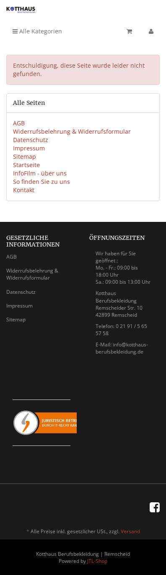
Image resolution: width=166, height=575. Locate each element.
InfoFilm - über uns (40, 173)
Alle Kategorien (37, 31)
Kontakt (23, 190)
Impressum (29, 148)
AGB (19, 123)
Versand (130, 531)
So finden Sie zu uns (41, 182)
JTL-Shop (97, 561)
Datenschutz (30, 140)
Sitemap (24, 156)
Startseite (26, 165)
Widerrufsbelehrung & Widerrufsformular (72, 131)
